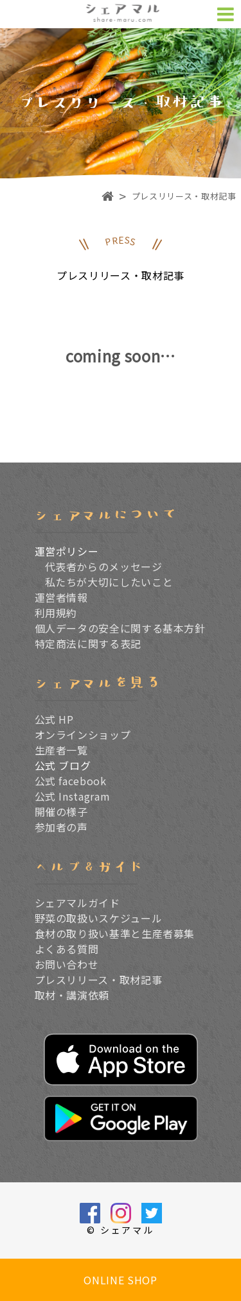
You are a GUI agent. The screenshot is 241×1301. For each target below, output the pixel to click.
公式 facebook (71, 780)
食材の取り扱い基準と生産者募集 (115, 933)
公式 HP (54, 719)
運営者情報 (61, 597)
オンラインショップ (83, 734)
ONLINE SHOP (120, 1280)
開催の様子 (61, 811)
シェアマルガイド (77, 902)
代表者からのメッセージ (104, 566)
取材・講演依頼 (72, 995)
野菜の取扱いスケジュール (99, 918)
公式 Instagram (73, 796)
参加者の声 (61, 827)
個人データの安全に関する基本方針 (120, 628)
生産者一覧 (61, 750)
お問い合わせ (67, 964)
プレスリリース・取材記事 (99, 979)
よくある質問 (67, 949)
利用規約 (56, 612)
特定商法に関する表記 (88, 643)
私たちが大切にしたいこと (109, 582)
